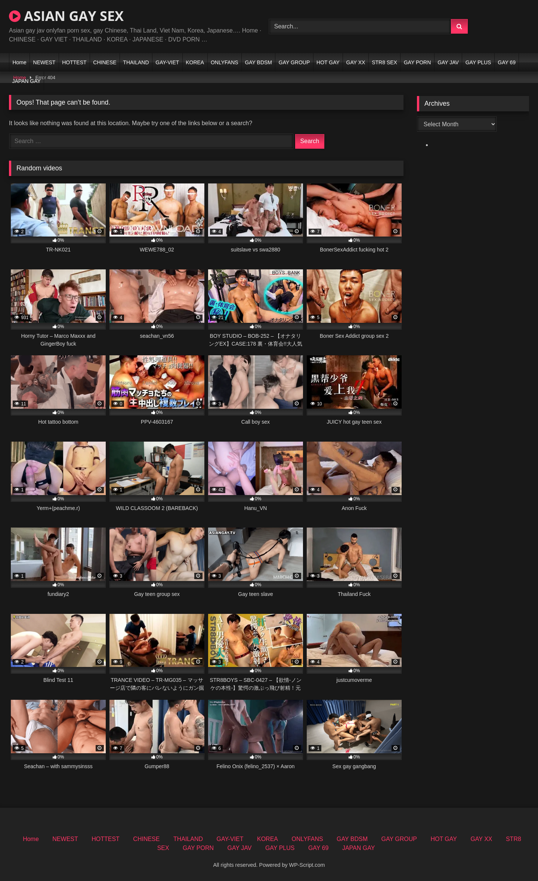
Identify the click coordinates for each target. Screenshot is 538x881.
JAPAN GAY (26, 81)
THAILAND (136, 62)
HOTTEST (74, 62)
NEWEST (44, 62)
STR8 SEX (384, 62)
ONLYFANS (224, 62)
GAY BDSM (258, 62)
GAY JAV (448, 62)
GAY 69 (507, 62)
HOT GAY (328, 62)
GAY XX (355, 62)
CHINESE (104, 62)
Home (19, 62)
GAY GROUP (294, 62)
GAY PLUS (478, 62)
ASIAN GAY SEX (66, 16)
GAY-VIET (167, 62)
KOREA (195, 62)
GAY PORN (417, 62)
